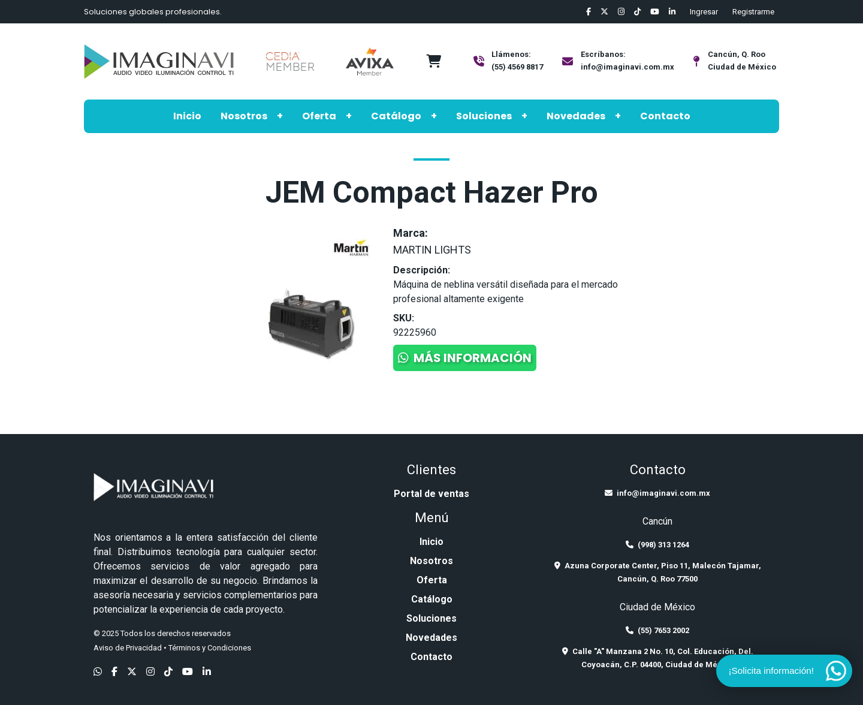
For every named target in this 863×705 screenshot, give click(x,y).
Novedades (576, 116)
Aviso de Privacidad (127, 647)
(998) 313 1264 (657, 544)
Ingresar (704, 11)
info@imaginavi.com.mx (627, 66)
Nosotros (244, 116)
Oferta (319, 116)
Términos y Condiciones (209, 647)
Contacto (665, 116)
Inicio (187, 116)
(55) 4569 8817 (517, 66)
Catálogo (396, 116)
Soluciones (484, 116)
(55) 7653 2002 (657, 630)
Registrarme (753, 11)
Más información (465, 358)
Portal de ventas (431, 493)
